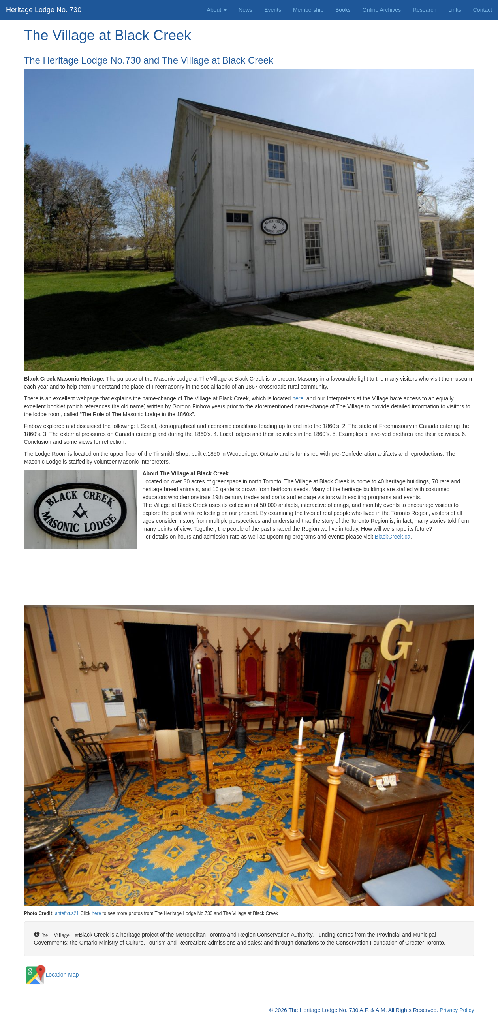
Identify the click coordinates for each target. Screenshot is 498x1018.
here (297, 398)
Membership (308, 10)
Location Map (51, 974)
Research (424, 10)
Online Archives (382, 10)
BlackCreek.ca (392, 536)
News (245, 10)
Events (272, 10)
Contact (482, 10)
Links (454, 10)
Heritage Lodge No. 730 (43, 10)
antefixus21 (67, 913)
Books (343, 10)
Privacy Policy (457, 1010)
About (217, 10)
